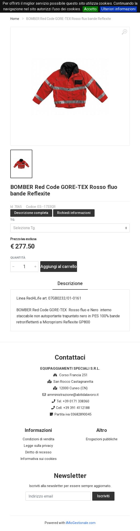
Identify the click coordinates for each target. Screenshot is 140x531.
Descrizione (70, 283)
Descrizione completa (31, 213)
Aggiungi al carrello (59, 266)
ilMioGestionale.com (81, 523)
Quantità (17, 257)
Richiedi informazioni (74, 213)
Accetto (90, 9)
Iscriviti (103, 496)
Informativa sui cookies (38, 459)
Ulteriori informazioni (118, 9)
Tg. (12, 219)
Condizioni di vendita (38, 439)
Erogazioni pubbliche (102, 439)
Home (14, 19)
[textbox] (70, 228)
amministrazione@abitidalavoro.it (73, 395)
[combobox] (70, 228)
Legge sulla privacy (38, 446)
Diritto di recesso (38, 452)
